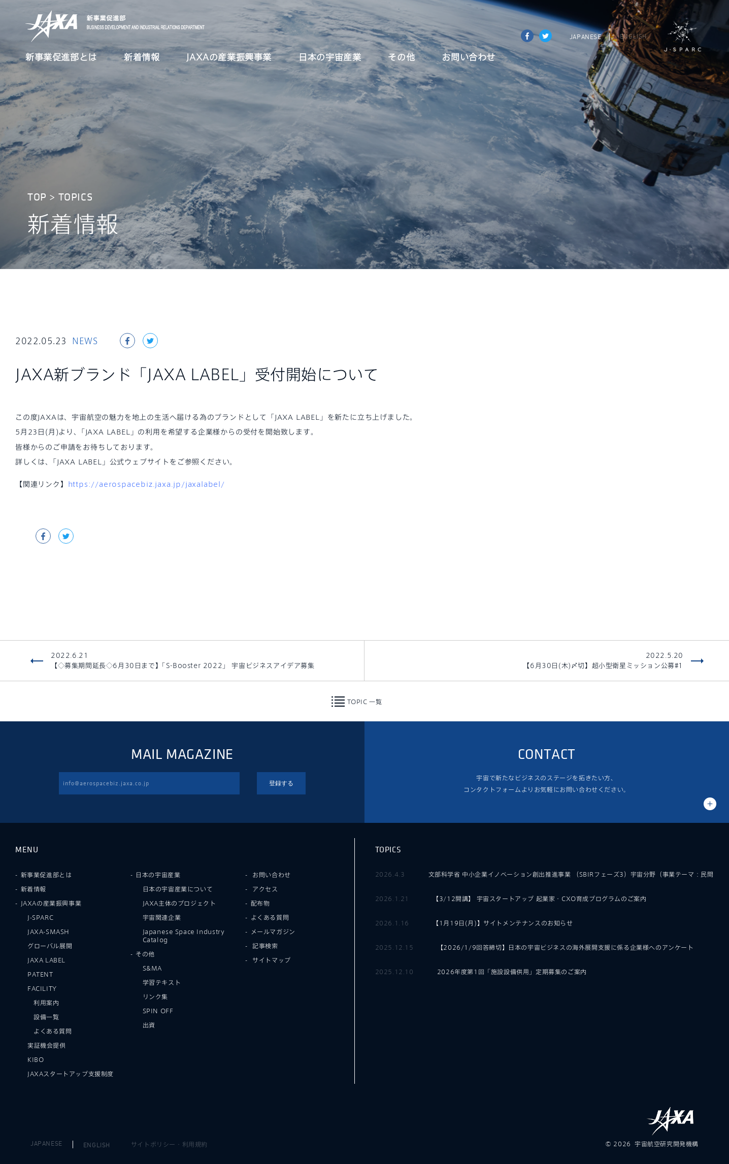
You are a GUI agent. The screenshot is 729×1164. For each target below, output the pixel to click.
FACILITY (42, 988)
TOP (37, 197)
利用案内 (46, 1003)
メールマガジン (273, 931)
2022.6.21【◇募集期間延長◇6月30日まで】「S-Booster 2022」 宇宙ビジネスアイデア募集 (183, 660)
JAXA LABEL (46, 960)
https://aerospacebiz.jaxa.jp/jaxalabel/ (146, 484)
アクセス (265, 889)
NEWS (84, 341)
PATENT (40, 974)
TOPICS (75, 197)
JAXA (51, 26)
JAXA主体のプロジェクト (179, 903)
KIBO (35, 1059)
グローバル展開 (49, 946)
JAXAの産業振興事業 (229, 58)
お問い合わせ (468, 58)
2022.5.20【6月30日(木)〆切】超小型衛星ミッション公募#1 (603, 660)
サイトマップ (271, 960)
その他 (401, 58)
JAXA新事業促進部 (142, 26)
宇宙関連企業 (162, 917)
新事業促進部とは (61, 58)
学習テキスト (162, 982)
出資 (149, 1025)
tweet (545, 35)
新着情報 (141, 58)
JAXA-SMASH (48, 931)
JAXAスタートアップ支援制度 (70, 1074)
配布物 (260, 903)
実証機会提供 (46, 1045)
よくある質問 (53, 1031)
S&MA (152, 968)
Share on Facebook (527, 35)
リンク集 (155, 996)
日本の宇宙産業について (178, 889)
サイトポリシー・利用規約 (169, 1144)
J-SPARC (683, 36)
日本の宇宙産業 (330, 58)
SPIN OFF (158, 1011)
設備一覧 (46, 1017)
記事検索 (265, 946)
